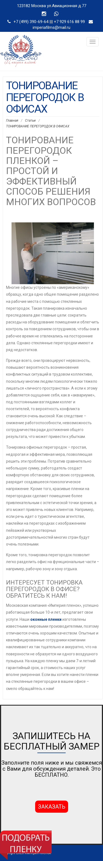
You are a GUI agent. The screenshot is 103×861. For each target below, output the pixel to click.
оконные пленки (46, 619)
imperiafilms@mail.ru (51, 27)
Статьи (30, 120)
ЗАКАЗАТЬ (51, 806)
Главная (12, 120)
